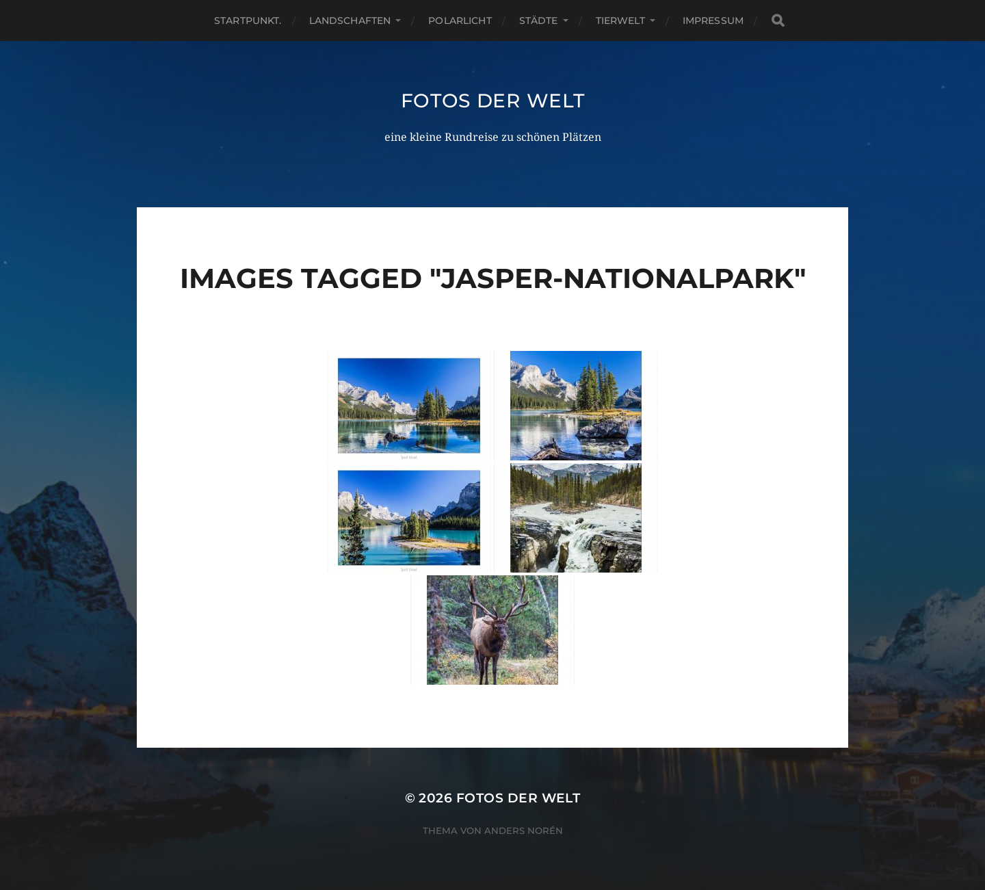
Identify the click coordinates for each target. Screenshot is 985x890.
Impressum (713, 20)
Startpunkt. (248, 20)
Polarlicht (459, 20)
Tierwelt (620, 20)
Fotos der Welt (493, 100)
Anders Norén (523, 830)
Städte (538, 20)
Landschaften (350, 20)
